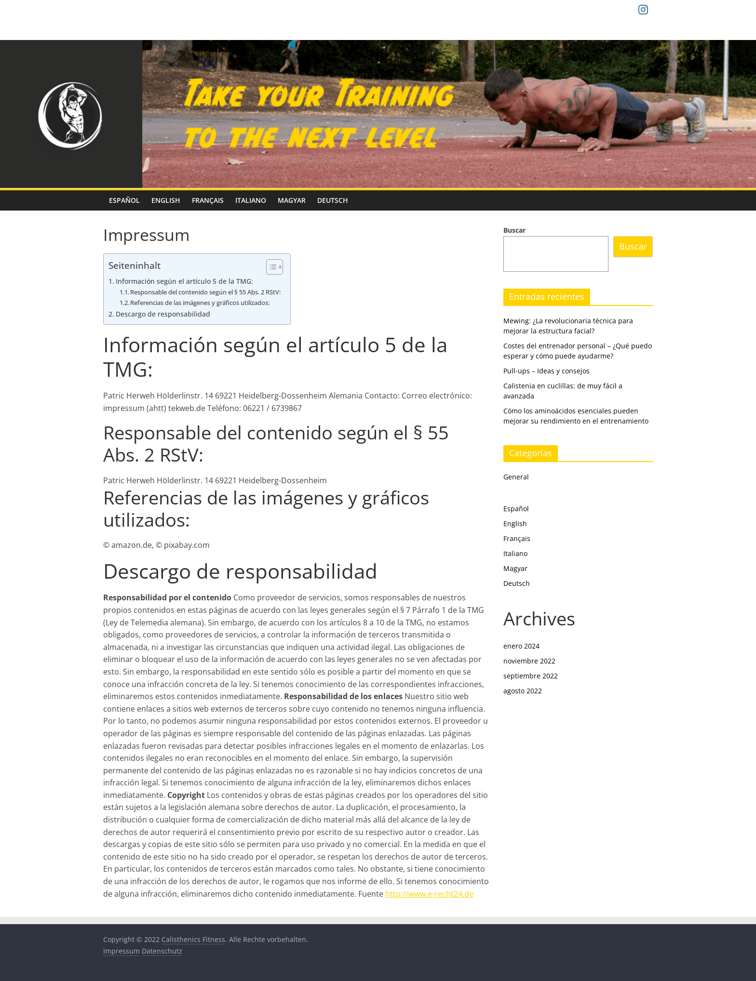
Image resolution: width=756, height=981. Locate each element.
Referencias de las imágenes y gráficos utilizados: (200, 302)
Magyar (292, 200)
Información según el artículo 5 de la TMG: (184, 281)
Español (124, 200)
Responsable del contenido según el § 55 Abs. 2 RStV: (205, 292)
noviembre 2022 (529, 660)
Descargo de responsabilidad (163, 313)
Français (208, 200)
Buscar (514, 230)
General (516, 476)
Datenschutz (162, 950)
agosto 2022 (522, 690)
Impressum (121, 950)
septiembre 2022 (530, 675)
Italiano (250, 200)
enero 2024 (521, 645)
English (165, 200)
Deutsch (332, 200)
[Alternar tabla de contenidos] (270, 267)
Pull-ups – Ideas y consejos (546, 370)
